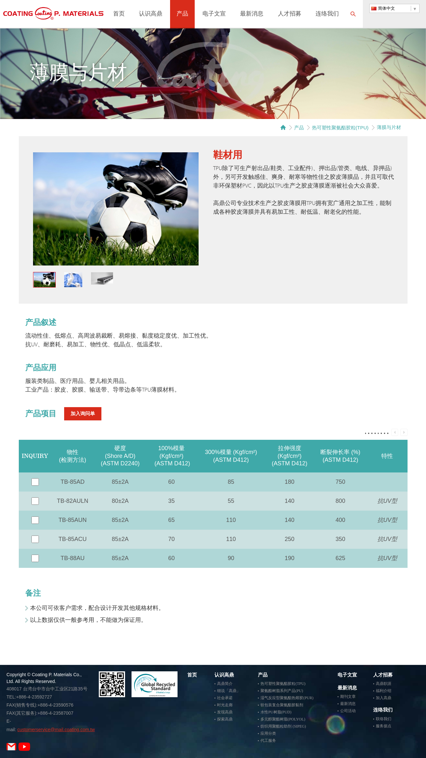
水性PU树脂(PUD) (275, 712)
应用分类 (268, 733)
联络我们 (383, 719)
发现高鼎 (225, 712)
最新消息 (251, 14)
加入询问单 (83, 413)
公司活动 (348, 711)
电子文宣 (214, 14)
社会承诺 (225, 698)
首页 (119, 14)
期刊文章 (348, 696)
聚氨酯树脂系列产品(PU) (281, 690)
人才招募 (289, 14)
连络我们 (327, 14)
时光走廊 (225, 705)
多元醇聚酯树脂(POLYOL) (282, 719)
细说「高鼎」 (228, 690)
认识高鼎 (150, 14)
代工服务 (268, 740)
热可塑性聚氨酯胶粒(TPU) (340, 127)
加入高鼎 (383, 698)
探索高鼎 (225, 719)
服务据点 (383, 726)
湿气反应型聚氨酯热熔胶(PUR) (286, 698)
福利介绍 (383, 690)
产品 (182, 14)
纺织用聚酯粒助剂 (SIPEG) (283, 726)
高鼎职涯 (383, 683)
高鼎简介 (225, 683)
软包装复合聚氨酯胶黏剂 (281, 705)
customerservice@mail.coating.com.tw (56, 729)
